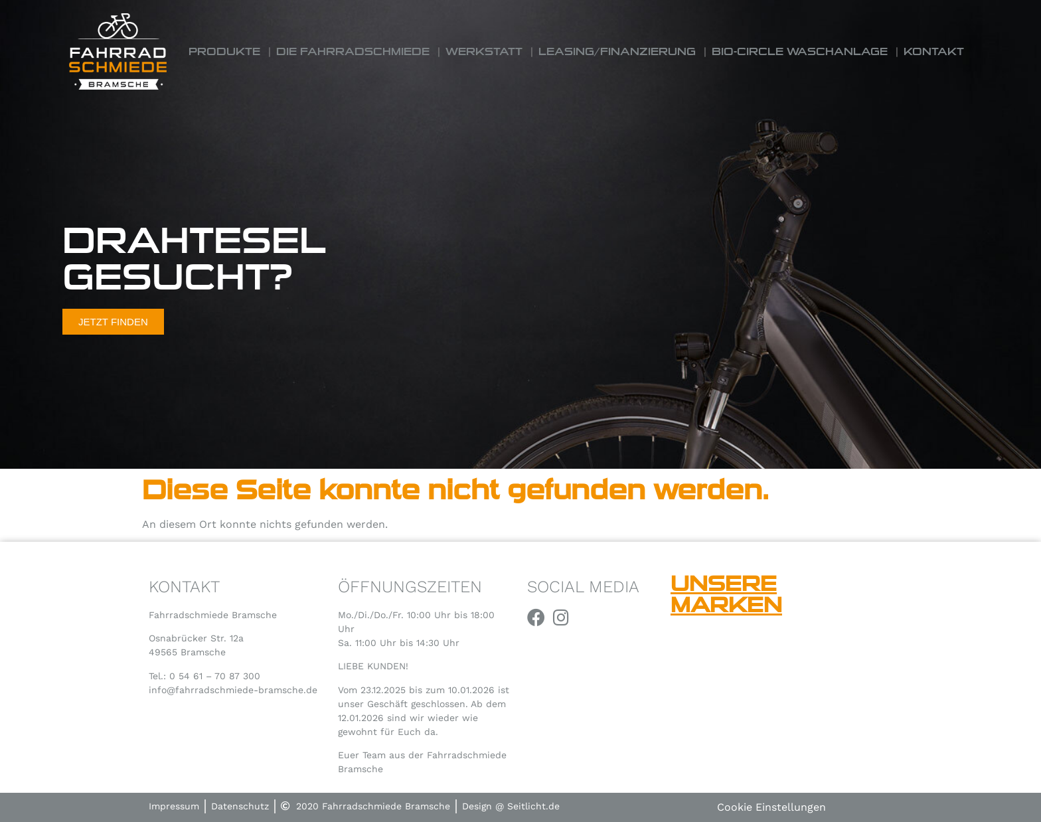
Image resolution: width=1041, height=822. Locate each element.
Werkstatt (483, 51)
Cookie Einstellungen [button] (771, 807)
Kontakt (934, 51)
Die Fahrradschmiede (353, 51)
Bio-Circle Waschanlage (800, 51)
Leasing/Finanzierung (617, 51)
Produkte (224, 51)
